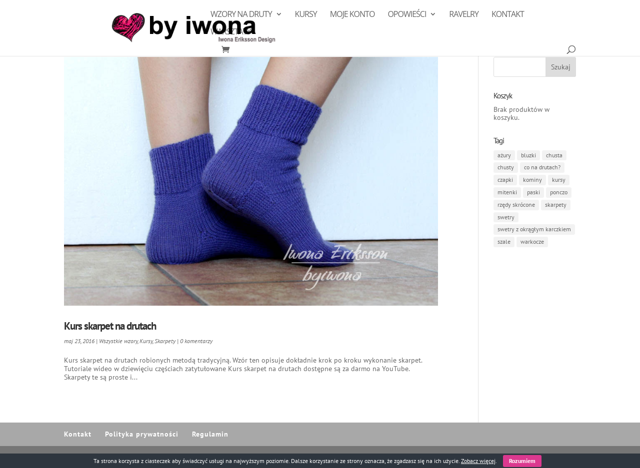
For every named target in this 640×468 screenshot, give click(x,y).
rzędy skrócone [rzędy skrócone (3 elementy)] (516, 204)
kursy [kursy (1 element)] (559, 179)
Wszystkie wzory (118, 341)
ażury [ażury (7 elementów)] (504, 155)
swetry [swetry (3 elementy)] (506, 217)
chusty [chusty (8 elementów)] (506, 167)
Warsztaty (230, 32)
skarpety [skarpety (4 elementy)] (555, 204)
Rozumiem (522, 461)
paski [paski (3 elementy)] (533, 192)
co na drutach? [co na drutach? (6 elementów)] (542, 167)
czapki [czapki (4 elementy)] (505, 179)
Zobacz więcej (478, 461)
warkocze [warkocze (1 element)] (532, 241)
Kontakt (508, 14)
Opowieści (407, 14)
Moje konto (352, 14)
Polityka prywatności (141, 434)
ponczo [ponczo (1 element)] (559, 192)
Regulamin (210, 434)
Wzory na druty (241, 14)
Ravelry (463, 14)
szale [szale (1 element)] (504, 241)
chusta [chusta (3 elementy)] (554, 155)
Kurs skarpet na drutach (110, 326)
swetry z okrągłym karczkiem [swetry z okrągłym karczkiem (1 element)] (534, 229)
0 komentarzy (196, 341)
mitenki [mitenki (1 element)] (507, 192)
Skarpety (165, 341)
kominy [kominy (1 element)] (532, 179)
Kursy (306, 14)
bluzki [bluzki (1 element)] (528, 155)
